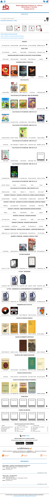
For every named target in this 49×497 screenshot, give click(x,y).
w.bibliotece (30, 451)
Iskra (17, 430)
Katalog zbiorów (24, 14)
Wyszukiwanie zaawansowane (7, 20)
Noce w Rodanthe (3, 430)
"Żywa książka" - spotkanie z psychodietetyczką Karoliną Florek (16, 465)
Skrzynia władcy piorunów (36, 431)
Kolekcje (15, 20)
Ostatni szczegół (3, 431)
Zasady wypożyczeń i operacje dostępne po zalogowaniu (12, 37)
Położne (34, 430)
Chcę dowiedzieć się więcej (18, 495)
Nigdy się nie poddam (20, 431)
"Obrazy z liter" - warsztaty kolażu (9, 475)
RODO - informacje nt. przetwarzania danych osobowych (12, 36)
